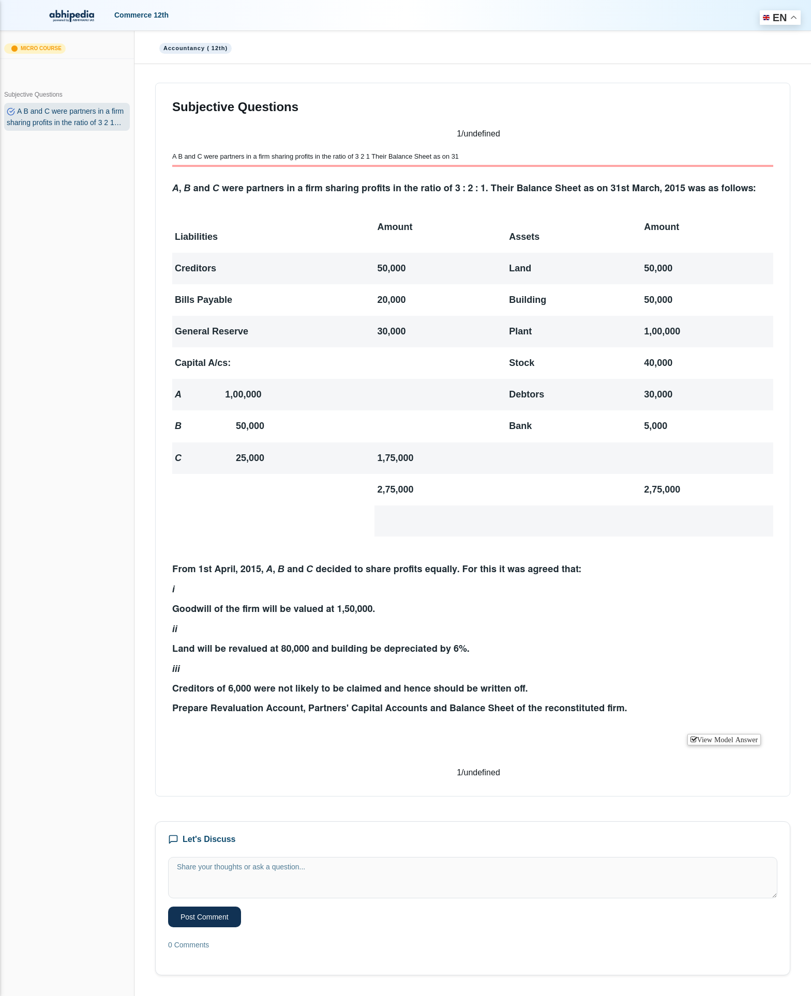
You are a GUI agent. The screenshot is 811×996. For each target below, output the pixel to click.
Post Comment (205, 917)
